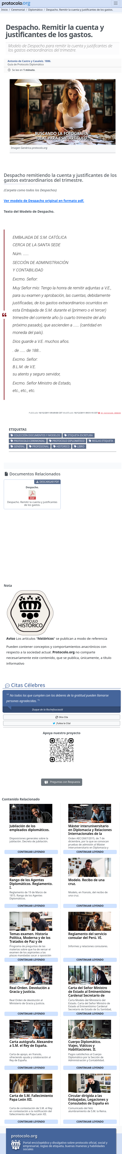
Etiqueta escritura (80, 435)
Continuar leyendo (31, 852)
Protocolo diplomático (68, 441)
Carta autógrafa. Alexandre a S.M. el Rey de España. (31, 1043)
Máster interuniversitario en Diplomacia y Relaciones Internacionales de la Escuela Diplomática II (90, 832)
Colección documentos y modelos (37, 435)
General (19, 446)
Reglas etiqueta (102, 441)
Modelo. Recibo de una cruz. (86, 882)
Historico (63, 446)
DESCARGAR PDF (47, 481)
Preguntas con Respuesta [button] (61, 782)
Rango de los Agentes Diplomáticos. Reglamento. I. (31, 884)
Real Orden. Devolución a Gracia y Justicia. (29, 990)
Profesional (40, 446)
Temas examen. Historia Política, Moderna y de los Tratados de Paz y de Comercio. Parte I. (29, 939)
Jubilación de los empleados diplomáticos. (29, 828)
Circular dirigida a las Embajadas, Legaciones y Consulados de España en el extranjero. (88, 1101)
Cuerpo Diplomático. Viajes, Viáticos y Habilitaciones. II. (84, 1045)
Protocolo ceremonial (29, 441)
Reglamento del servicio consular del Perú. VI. (87, 936)
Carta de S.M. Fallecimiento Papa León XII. (31, 1097)
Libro (80, 446)
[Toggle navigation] (115, 3)
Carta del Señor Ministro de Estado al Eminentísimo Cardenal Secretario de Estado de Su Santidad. (89, 993)
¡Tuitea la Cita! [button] (61, 723)
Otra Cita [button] (61, 717)
